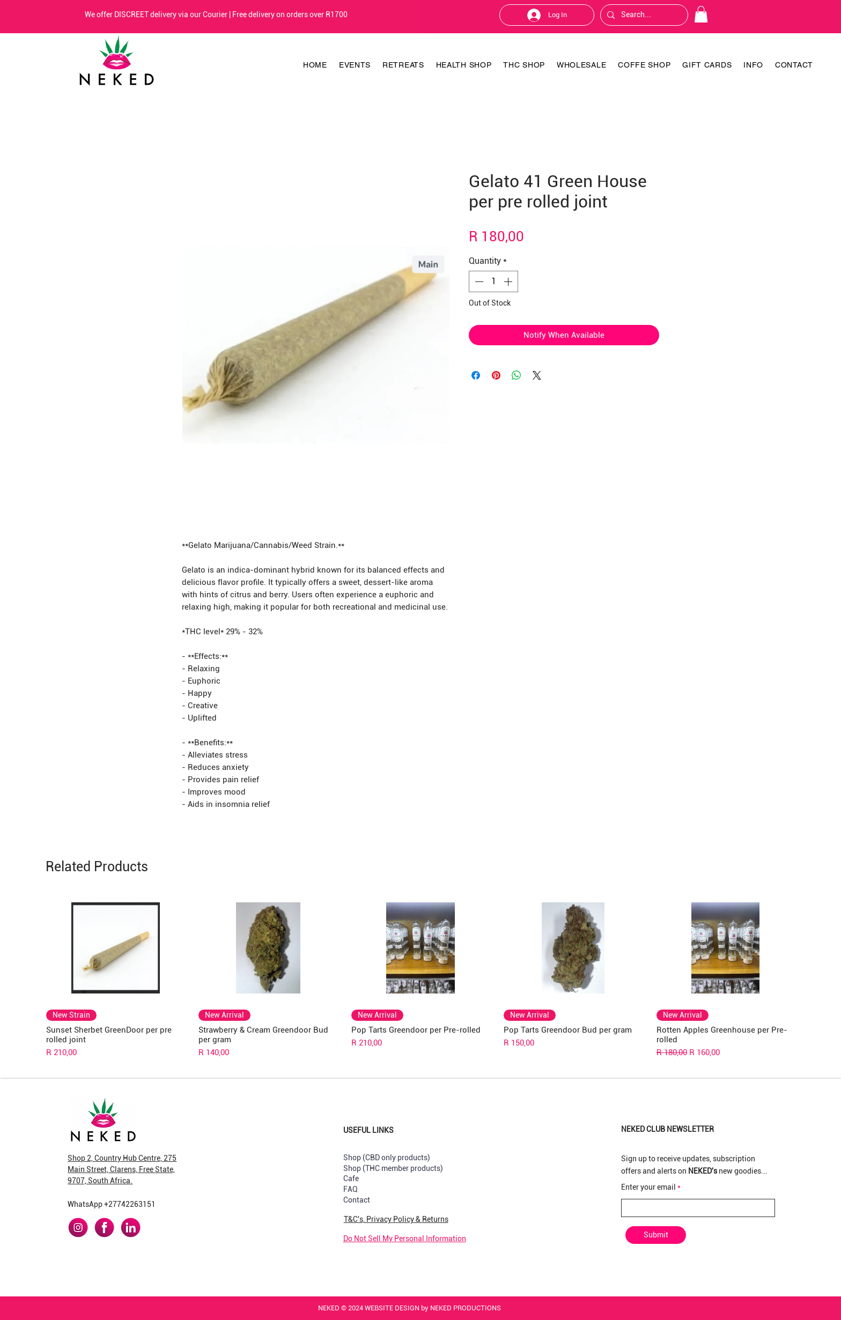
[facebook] (104, 1227)
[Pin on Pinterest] (496, 375)
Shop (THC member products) (393, 1168)
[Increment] (509, 281)
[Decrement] (477, 281)
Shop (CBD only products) (386, 1157)
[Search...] (643, 15)
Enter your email (648, 1187)
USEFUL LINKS (368, 1130)
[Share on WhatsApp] (516, 375)
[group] (420, 976)
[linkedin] (130, 1227)
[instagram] (78, 1227)
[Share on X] (536, 375)
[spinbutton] (493, 281)
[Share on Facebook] (475, 375)
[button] (701, 14)
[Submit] (655, 1235)
